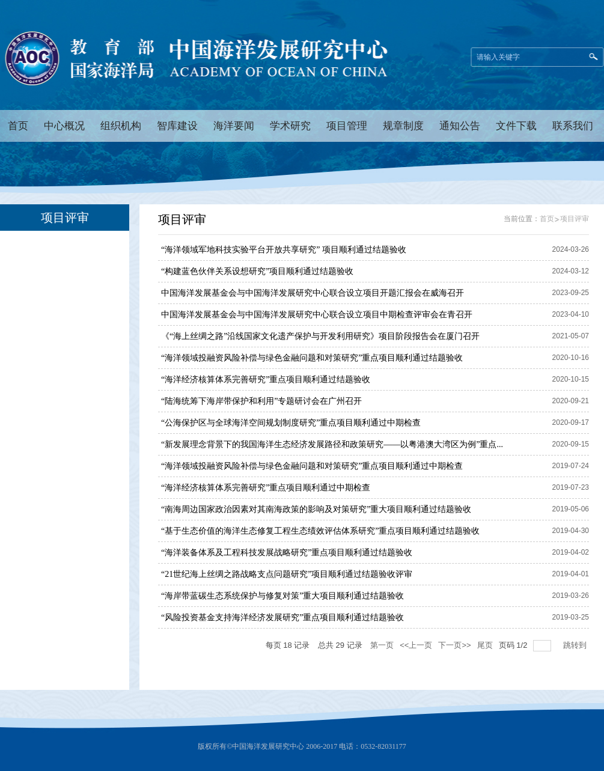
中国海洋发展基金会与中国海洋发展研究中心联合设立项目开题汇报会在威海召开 (312, 292)
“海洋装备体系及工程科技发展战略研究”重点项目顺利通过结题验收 (286, 552)
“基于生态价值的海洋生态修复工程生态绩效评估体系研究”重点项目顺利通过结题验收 (320, 530)
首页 (547, 219)
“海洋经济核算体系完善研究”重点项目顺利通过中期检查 (265, 487)
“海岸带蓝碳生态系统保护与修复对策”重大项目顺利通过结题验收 (282, 595)
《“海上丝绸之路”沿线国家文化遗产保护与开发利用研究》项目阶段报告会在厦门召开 (320, 336)
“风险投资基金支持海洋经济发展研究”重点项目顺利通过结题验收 (282, 617)
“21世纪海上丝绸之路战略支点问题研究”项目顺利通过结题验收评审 (286, 574)
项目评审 (574, 219)
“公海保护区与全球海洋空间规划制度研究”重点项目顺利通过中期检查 (291, 422)
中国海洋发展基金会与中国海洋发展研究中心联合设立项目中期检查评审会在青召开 (316, 314)
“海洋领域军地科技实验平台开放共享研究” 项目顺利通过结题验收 (283, 249)
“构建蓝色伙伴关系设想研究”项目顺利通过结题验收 (257, 271)
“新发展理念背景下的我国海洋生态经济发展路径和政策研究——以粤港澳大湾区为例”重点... (332, 444)
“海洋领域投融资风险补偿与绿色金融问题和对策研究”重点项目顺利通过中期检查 (312, 466)
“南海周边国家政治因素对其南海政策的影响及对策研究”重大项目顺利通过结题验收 (316, 509)
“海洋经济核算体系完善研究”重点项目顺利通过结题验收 (265, 379)
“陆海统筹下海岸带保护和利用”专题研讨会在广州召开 (261, 401)
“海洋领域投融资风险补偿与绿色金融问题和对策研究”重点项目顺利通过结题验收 (312, 357)
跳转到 (576, 645)
